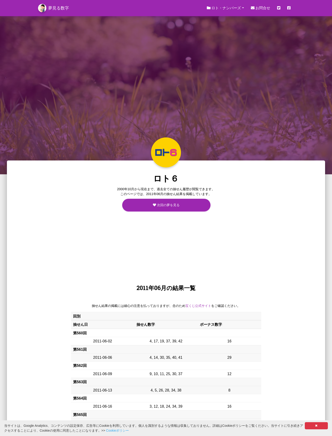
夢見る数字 (53, 8)
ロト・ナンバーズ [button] (224, 8)
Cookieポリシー (117, 430)
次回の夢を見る (166, 205)
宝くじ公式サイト (198, 306)
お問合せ (260, 8)
